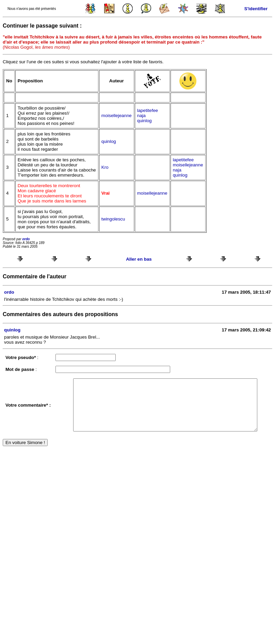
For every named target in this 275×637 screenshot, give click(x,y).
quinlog (144, 120)
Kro (105, 167)
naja (141, 115)
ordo (26, 239)
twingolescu (113, 219)
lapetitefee (147, 110)
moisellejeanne (116, 115)
